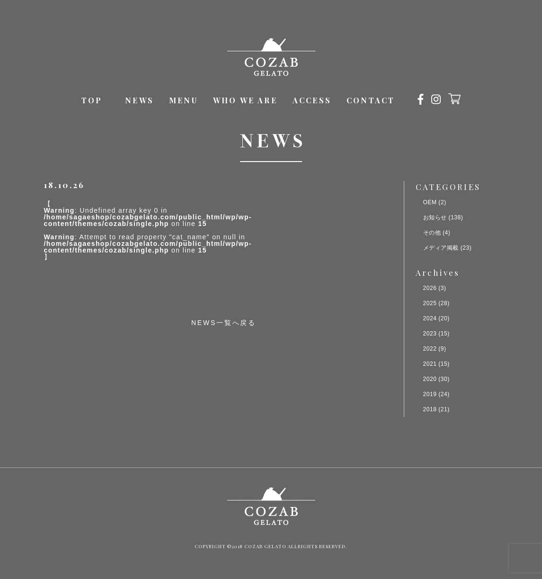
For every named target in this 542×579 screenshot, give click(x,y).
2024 (430, 318)
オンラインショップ (454, 98)
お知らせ (435, 217)
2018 (430, 409)
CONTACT (371, 100)
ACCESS (312, 100)
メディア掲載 (441, 247)
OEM (430, 202)
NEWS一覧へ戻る (223, 322)
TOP (92, 100)
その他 (432, 232)
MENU (183, 100)
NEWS (139, 100)
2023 (430, 333)
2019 (430, 394)
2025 (430, 303)
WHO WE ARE (245, 100)
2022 (430, 348)
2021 (430, 364)
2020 (430, 379)
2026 (430, 288)
